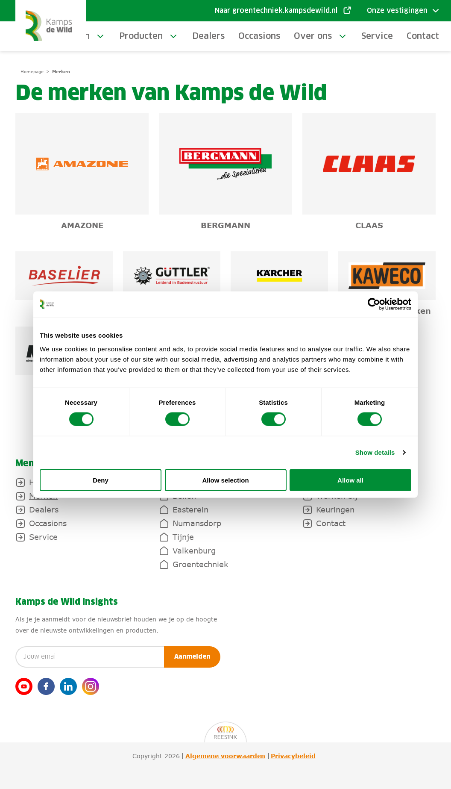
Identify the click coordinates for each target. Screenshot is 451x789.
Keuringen (335, 509)
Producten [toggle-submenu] (141, 36)
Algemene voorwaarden (225, 756)
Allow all (350, 479)
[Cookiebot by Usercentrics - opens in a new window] (374, 304)
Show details (375, 452)
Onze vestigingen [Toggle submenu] (397, 10)
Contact (423, 36)
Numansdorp (197, 523)
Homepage (32, 71)
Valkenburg (194, 550)
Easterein (190, 509)
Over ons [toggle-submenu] (313, 36)
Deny (100, 479)
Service (377, 36)
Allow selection (225, 479)
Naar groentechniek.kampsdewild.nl (276, 10)
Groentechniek (200, 564)
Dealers (208, 36)
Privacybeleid (293, 756)
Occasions (259, 36)
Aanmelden (192, 657)
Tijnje (183, 537)
